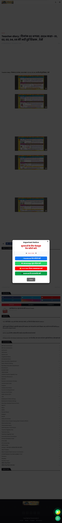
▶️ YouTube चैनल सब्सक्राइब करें (31, 268)
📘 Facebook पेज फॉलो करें (31, 258)
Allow (39, 8)
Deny (22, 8)
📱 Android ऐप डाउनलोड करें (31, 273)
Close (31, 280)
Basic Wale (31, 253)
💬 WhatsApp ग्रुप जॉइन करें (31, 263)
